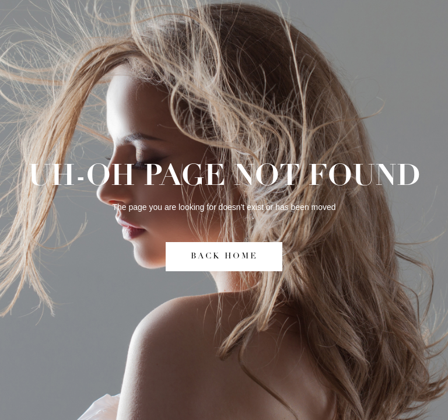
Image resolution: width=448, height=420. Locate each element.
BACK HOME (224, 256)
